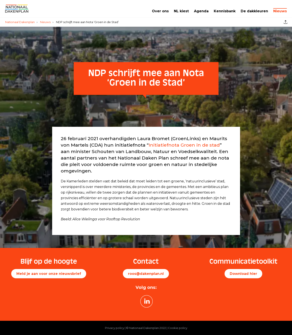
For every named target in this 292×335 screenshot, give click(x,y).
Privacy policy (114, 328)
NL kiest (181, 11)
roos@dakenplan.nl (146, 274)
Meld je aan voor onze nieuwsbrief (48, 274)
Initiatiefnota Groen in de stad (184, 145)
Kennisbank (225, 11)
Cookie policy (177, 328)
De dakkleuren (254, 11)
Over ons (160, 11)
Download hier (243, 274)
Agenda (201, 11)
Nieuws (280, 11)
